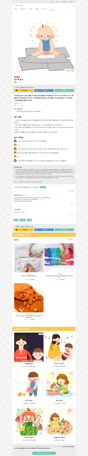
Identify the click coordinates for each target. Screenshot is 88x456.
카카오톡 (21, 90)
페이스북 (41, 90)
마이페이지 (71, 1)
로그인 (52, 1)
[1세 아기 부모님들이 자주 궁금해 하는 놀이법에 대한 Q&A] (27, 182)
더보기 (71, 239)
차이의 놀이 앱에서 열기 (44, 453)
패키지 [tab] (15, 9)
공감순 (68, 191)
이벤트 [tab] (37, 9)
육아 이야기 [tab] (45, 9)
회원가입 (57, 1)
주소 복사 (64, 90)
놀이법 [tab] (52, 9)
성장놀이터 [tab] (23, 9)
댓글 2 (15, 82)
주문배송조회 (64, 1)
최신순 (72, 191)
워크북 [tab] (30, 9)
